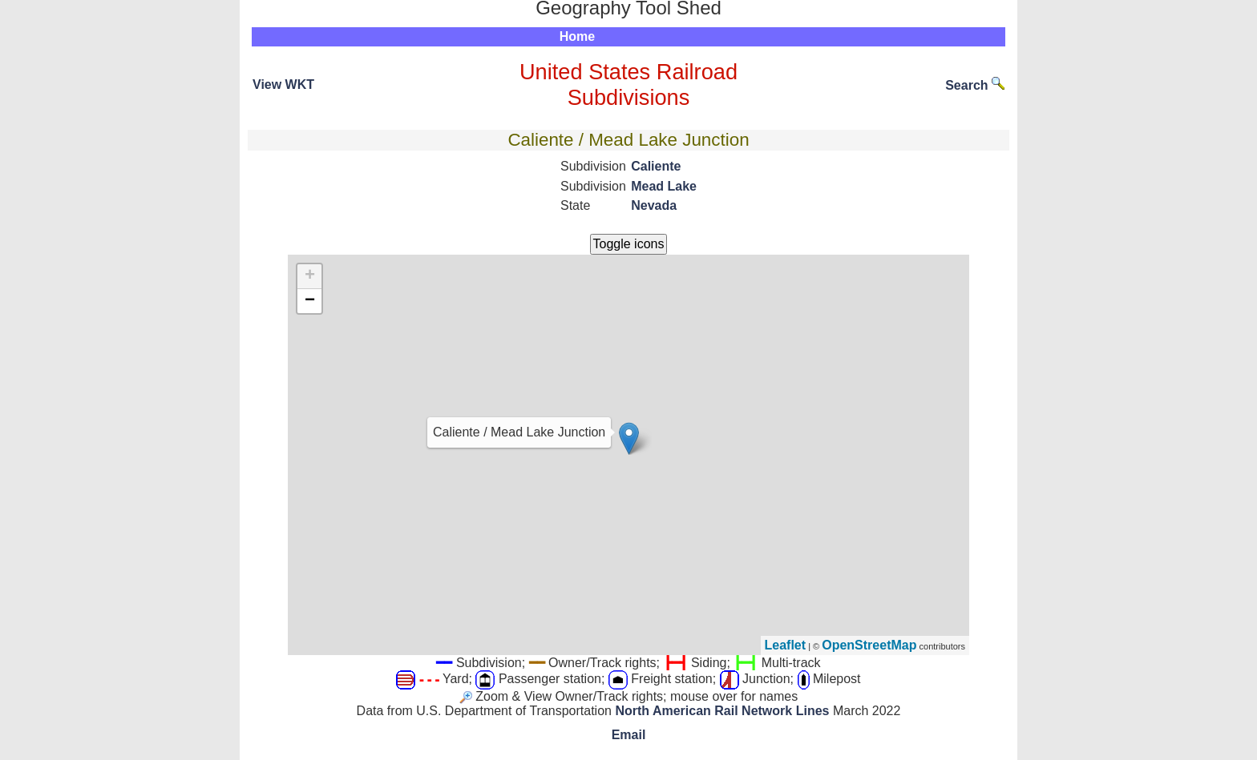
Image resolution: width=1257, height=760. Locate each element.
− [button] (310, 301)
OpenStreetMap (869, 645)
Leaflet (785, 645)
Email (629, 735)
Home (577, 36)
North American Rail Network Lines (722, 711)
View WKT (283, 84)
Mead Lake (664, 186)
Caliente (656, 166)
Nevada (654, 205)
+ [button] (310, 276)
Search (974, 85)
